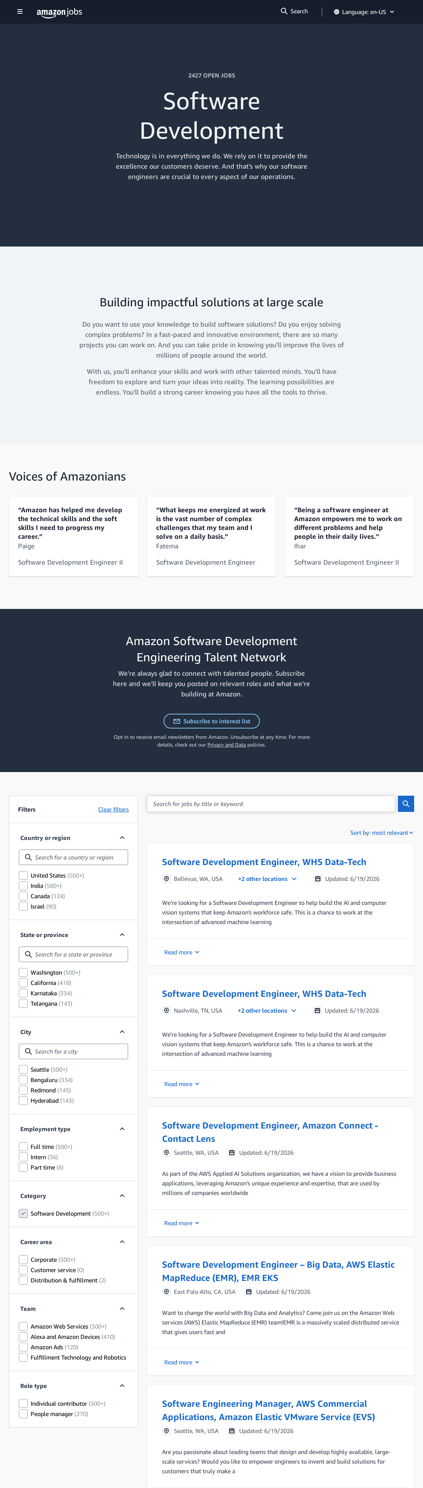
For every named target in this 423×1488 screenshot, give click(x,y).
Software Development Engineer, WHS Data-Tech (264, 862)
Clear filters (113, 809)
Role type (33, 1385)
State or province (44, 934)
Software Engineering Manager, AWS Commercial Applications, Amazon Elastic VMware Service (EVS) (268, 1410)
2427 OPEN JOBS (211, 75)
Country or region (45, 837)
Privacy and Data (226, 744)
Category (33, 1195)
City (25, 1032)
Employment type (45, 1129)
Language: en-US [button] (364, 12)
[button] (280, 904)
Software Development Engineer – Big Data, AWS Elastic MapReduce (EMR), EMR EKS (278, 1271)
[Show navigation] (20, 12)
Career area (36, 1242)
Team (28, 1308)
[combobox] (73, 857)
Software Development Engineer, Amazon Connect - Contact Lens (270, 1132)
